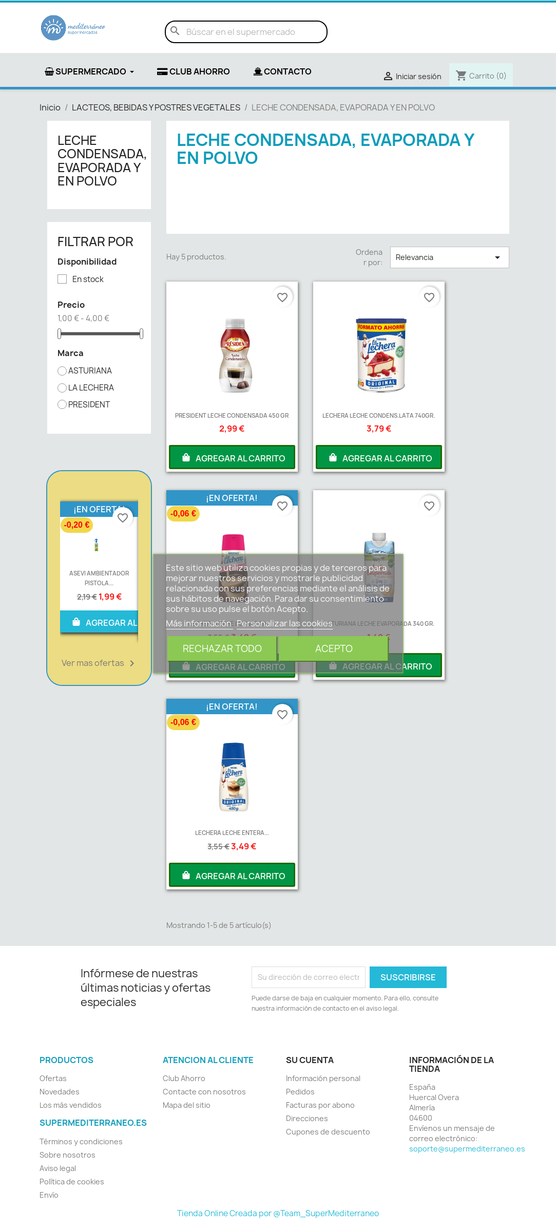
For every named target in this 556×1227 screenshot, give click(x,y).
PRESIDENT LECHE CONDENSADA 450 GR (232, 415)
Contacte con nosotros (204, 1091)
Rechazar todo (222, 648)
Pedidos (300, 1091)
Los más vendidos (71, 1105)
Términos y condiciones (81, 1141)
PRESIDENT (89, 405)
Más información (199, 623)
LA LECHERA (91, 388)
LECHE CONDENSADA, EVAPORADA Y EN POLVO (102, 161)
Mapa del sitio (186, 1105)
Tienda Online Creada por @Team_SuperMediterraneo (278, 1213)
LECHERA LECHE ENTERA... (232, 832)
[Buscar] (246, 32)
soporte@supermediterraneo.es (467, 1149)
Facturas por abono (320, 1105)
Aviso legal (58, 1168)
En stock (88, 279)
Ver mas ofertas (100, 663)
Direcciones (307, 1118)
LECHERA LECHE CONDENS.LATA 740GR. (378, 415)
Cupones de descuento (328, 1132)
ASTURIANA (90, 371)
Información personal (323, 1078)
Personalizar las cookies (285, 623)
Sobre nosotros (67, 1155)
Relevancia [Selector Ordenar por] (450, 257)
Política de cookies (72, 1181)
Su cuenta (310, 1060)
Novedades (60, 1091)
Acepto (334, 648)
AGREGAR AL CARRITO (123, 621)
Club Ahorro (184, 1078)
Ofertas (53, 1078)
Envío (49, 1195)
